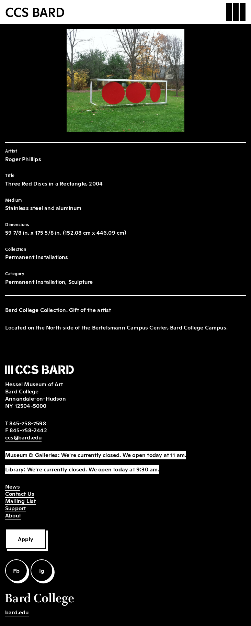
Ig (41, 570)
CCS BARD (35, 11)
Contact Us (19, 493)
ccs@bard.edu (23, 437)
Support (15, 508)
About (13, 515)
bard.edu (17, 612)
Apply (25, 539)
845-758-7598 (27, 423)
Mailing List (20, 500)
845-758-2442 (28, 430)
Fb (16, 570)
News (12, 486)
